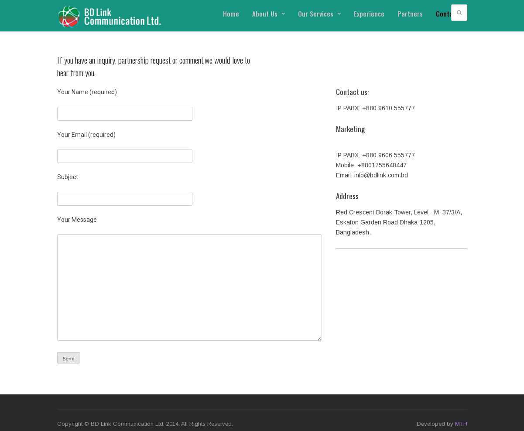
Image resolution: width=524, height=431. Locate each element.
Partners (410, 13)
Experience (369, 13)
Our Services (319, 13)
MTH (461, 424)
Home (231, 13)
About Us (268, 13)
